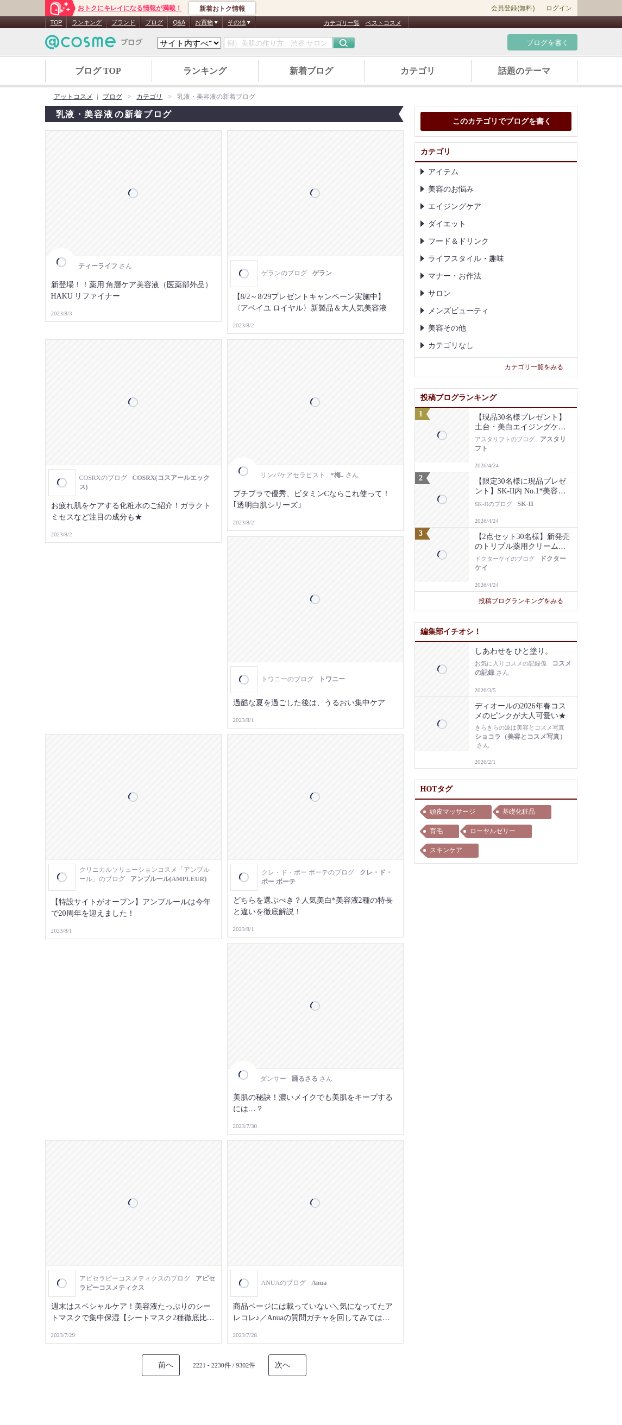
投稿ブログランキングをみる (525, 601)
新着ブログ (311, 70)
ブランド (123, 22)
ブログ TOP (98, 70)
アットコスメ (73, 96)
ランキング (87, 22)
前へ (165, 1365)
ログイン (559, 8)
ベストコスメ (383, 23)
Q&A (179, 22)
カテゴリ (417, 70)
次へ (282, 1365)
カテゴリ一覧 (342, 23)
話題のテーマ (524, 70)
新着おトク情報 (222, 8)
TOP (56, 22)
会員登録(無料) (513, 8)
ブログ (154, 22)
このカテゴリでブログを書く (496, 122)
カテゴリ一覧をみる (538, 367)
